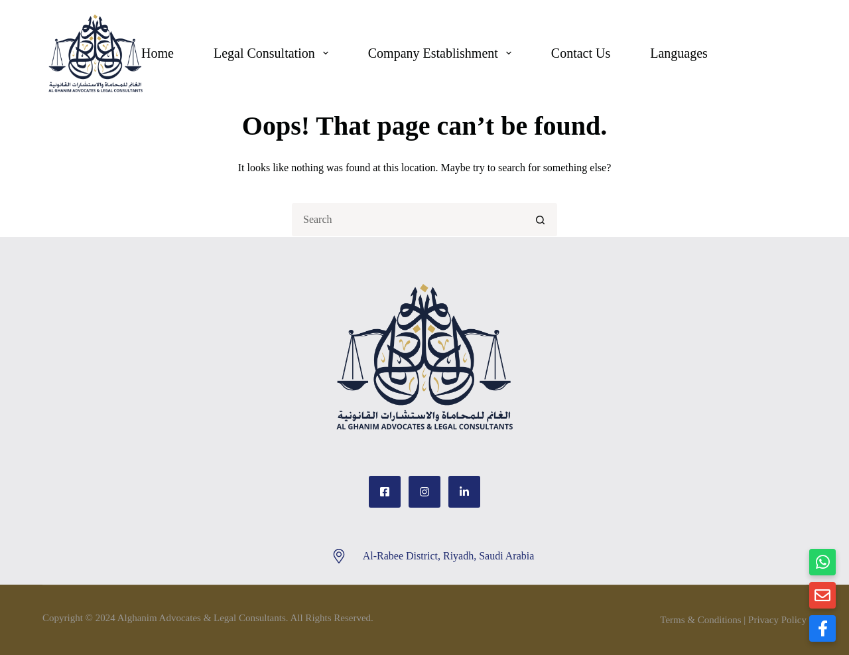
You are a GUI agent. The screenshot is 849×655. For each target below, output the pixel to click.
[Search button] (540, 219)
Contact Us (580, 53)
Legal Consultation (274, 53)
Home (157, 53)
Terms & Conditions (700, 620)
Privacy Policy (777, 620)
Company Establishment (442, 53)
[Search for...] (408, 219)
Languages (679, 53)
